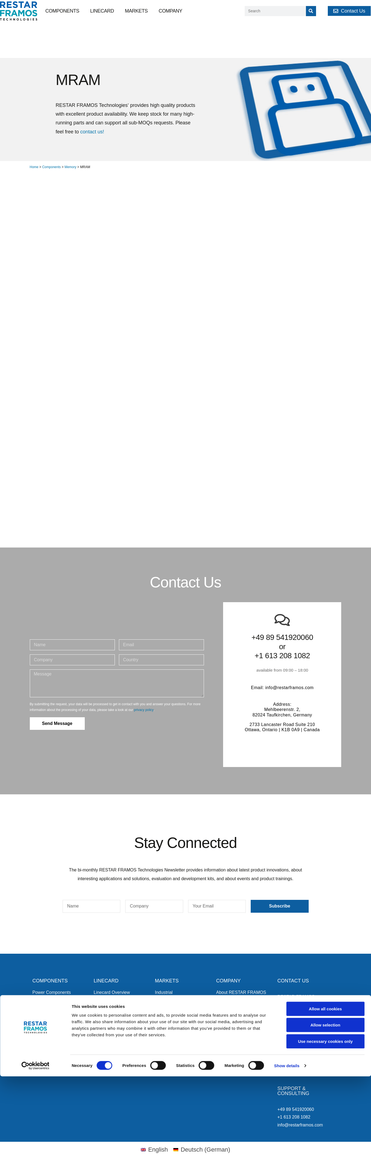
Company (170, 11)
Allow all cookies (325, 1097)
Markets (136, 11)
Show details (287, 1154)
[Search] (311, 11)
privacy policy (143, 710)
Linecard (102, 11)
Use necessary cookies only (325, 1130)
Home (34, 167)
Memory (70, 167)
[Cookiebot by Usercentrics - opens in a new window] (35, 1154)
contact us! (92, 131)
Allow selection (325, 1113)
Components (62, 11)
